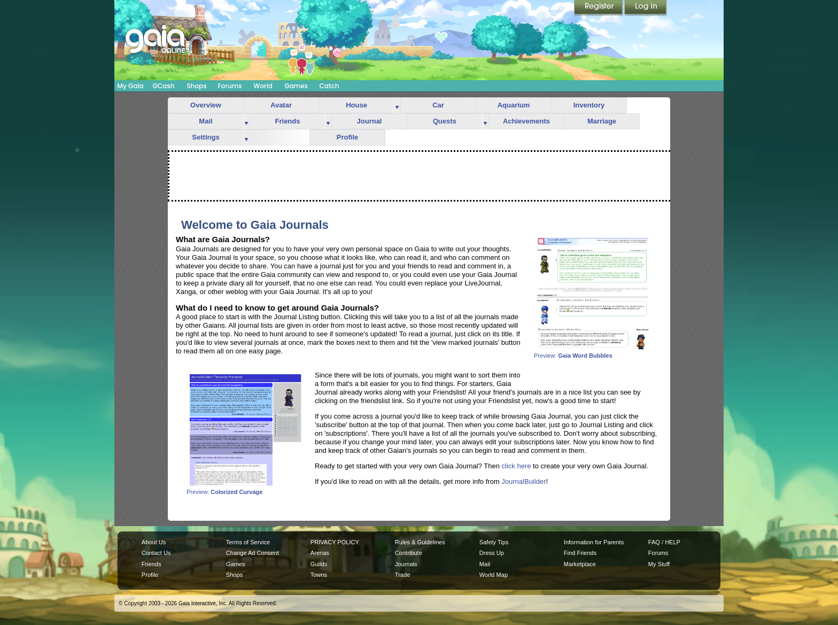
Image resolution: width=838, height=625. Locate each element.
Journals (406, 564)
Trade (402, 575)
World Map (493, 575)
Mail (205, 121)
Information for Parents (594, 542)
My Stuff (659, 564)
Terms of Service (248, 542)
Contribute (408, 553)
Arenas (320, 553)
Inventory (589, 105)
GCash (164, 85)
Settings (205, 137)
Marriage (601, 121)
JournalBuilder (523, 481)
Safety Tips (494, 542)
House (356, 105)
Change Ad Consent (252, 553)
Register (599, 8)
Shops (196, 85)
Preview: (592, 353)
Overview (205, 105)
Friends (287, 121)
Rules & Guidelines (420, 542)
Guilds (319, 564)
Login (645, 8)
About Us (154, 542)
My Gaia (130, 85)
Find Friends (580, 553)
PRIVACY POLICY (335, 542)
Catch (329, 85)
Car (438, 105)
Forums (230, 85)
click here (516, 466)
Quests (444, 121)
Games (296, 85)
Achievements (526, 121)
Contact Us (156, 553)
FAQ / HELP (664, 542)
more (397, 105)
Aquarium (514, 105)
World (263, 85)
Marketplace (580, 564)
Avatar (281, 105)
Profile (347, 137)
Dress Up (491, 553)
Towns (319, 575)
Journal (369, 121)
